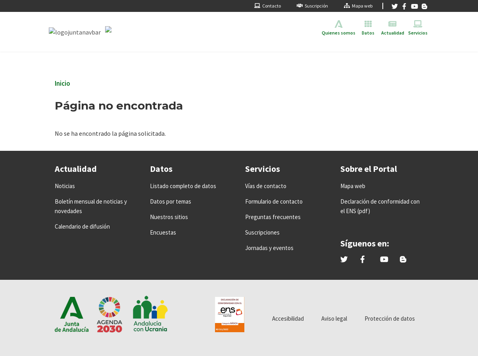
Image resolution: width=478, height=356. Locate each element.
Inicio (62, 83)
